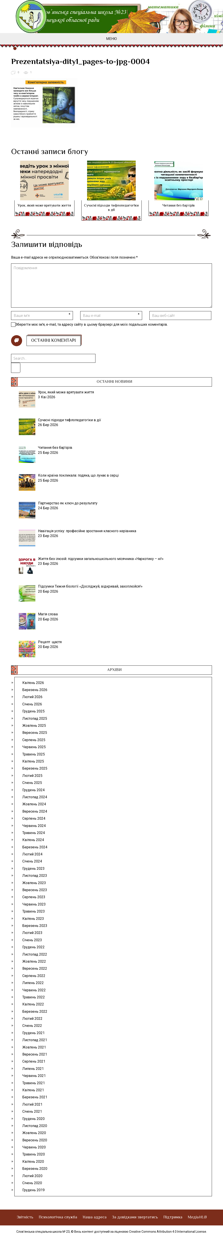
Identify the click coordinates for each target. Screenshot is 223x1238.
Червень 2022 (34, 990)
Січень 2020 (32, 1183)
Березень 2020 (34, 1169)
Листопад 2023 (34, 876)
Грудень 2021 (33, 1033)
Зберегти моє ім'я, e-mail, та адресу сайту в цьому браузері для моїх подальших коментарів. (91, 324)
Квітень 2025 (33, 761)
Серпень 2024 (33, 818)
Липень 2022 (33, 983)
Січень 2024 (32, 861)
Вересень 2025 (34, 733)
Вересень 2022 (34, 968)
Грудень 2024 (33, 790)
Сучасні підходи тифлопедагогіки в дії (111, 208)
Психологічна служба (58, 1217)
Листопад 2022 (34, 954)
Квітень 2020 (33, 1161)
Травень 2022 (33, 997)
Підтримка (172, 1217)
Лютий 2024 (32, 854)
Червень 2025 (34, 747)
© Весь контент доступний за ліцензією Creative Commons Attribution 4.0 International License (138, 1231)
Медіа (197, 1217)
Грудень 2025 (33, 711)
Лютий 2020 (32, 1176)
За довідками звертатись (135, 1217)
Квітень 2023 (33, 919)
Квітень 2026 (33, 683)
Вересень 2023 (34, 890)
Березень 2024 (34, 847)
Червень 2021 (34, 1076)
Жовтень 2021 (34, 1047)
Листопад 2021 (34, 1040)
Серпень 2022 (33, 976)
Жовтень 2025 (34, 725)
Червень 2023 (34, 904)
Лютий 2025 (32, 776)
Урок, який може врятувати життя (44, 206)
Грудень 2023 (33, 868)
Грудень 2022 (33, 947)
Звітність (25, 1217)
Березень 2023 (34, 926)
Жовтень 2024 (34, 804)
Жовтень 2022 (34, 961)
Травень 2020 (33, 1154)
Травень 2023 (33, 911)
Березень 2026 (34, 690)
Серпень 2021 (33, 1061)
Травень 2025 (33, 754)
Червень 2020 (34, 1147)
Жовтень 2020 (34, 1133)
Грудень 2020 (33, 1119)
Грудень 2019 (33, 1190)
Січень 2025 (32, 783)
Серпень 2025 (33, 740)
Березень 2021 (34, 1097)
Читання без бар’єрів (178, 206)
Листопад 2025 (34, 718)
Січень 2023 (32, 940)
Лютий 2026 (32, 697)
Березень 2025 (34, 768)
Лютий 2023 (32, 933)
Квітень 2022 (33, 1004)
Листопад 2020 (34, 1126)
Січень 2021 (32, 1111)
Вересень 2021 (34, 1054)
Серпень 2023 (33, 897)
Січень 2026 (32, 704)
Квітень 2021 (33, 1090)
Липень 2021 (33, 1069)
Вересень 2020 (34, 1140)
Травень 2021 (33, 1083)
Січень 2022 (32, 1026)
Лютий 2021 (32, 1104)
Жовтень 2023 (34, 883)
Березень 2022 (34, 1011)
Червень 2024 (34, 826)
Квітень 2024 (33, 840)
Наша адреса (95, 1217)
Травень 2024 (33, 833)
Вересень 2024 (34, 811)
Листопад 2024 (34, 797)
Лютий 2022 (32, 1018)
